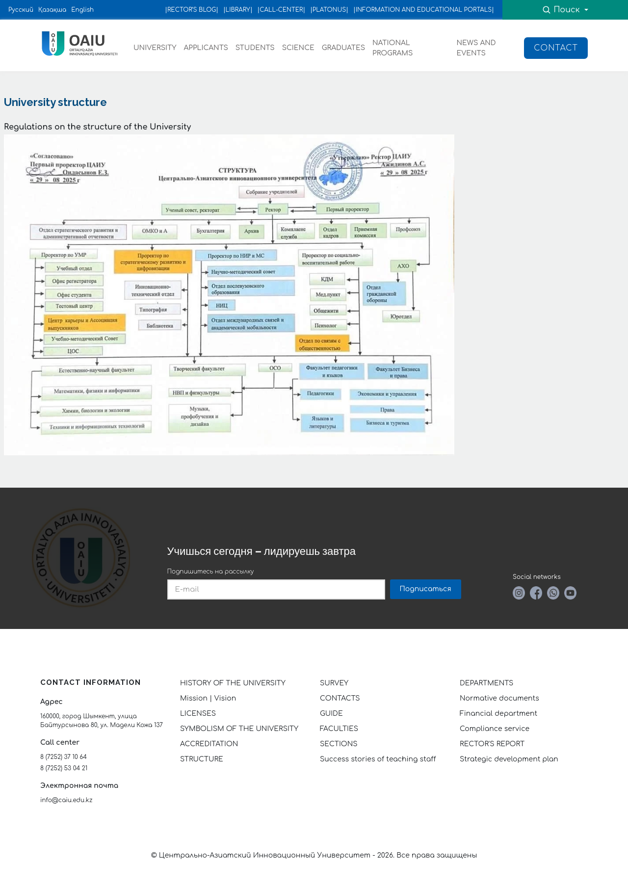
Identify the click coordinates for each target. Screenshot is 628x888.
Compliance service (494, 728)
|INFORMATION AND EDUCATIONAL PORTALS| (423, 9)
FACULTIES (339, 728)
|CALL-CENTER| (282, 9)
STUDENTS (255, 48)
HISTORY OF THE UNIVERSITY (233, 683)
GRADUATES (343, 48)
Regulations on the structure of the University (97, 127)
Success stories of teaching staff (378, 759)
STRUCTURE (201, 759)
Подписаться (425, 589)
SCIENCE (298, 48)
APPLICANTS (205, 48)
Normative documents (499, 698)
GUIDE (331, 713)
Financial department (498, 713)
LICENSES (198, 713)
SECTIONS (338, 744)
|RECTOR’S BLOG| (191, 9)
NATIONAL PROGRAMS (392, 48)
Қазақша (52, 9)
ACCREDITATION (209, 744)
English (82, 9)
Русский (20, 9)
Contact (556, 48)
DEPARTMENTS (486, 683)
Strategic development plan (509, 759)
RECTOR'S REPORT (492, 744)
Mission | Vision (208, 698)
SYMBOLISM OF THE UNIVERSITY (239, 728)
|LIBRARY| (238, 9)
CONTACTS (340, 698)
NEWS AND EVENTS (476, 48)
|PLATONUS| (329, 9)
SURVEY (334, 683)
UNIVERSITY (154, 48)
